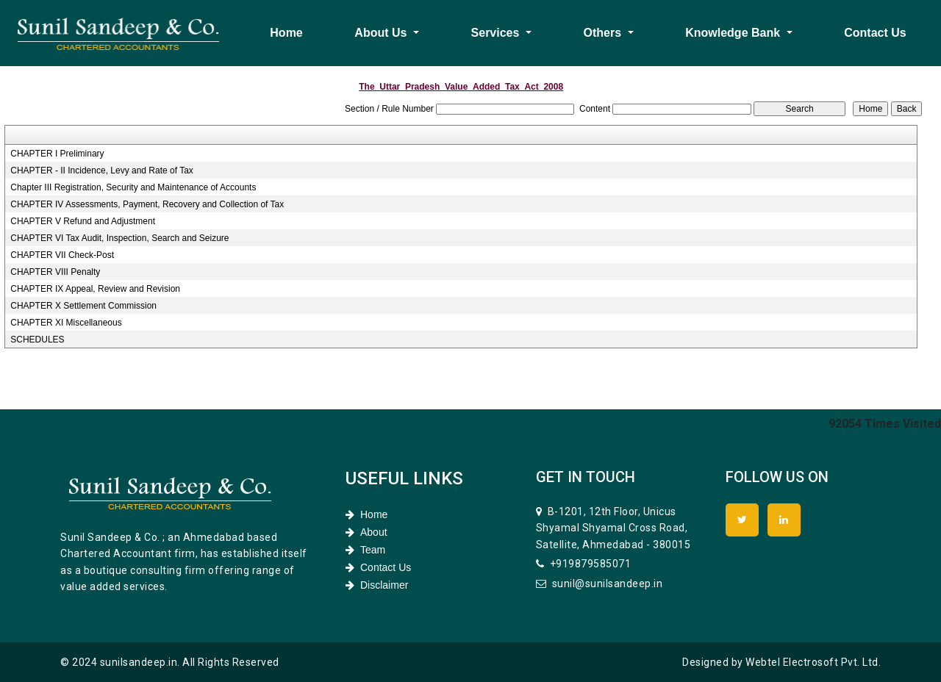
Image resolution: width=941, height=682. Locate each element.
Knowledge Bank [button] (734, 32)
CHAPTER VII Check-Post (62, 255)
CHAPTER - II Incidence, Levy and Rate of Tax (101, 170)
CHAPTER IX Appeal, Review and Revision (95, 289)
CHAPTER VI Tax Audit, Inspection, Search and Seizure (119, 238)
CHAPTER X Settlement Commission (83, 306)
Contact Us (875, 32)
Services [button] (497, 32)
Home (286, 32)
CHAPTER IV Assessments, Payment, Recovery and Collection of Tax (147, 204)
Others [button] (604, 32)
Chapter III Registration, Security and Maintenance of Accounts (133, 187)
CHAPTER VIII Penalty (55, 272)
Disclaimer (377, 585)
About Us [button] (382, 32)
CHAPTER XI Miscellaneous (65, 322)
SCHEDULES (37, 339)
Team (365, 550)
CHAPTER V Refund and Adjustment (82, 221)
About (366, 532)
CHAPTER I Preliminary (57, 153)
